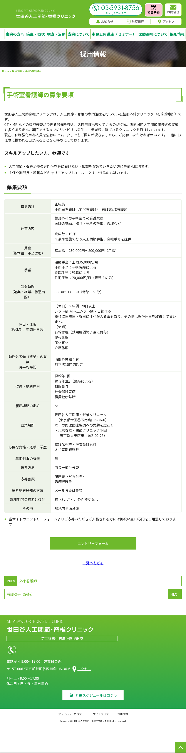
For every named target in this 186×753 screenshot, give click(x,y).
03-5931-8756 (115, 8)
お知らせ (104, 21)
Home (5, 71)
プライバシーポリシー (71, 714)
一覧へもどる (93, 562)
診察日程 (135, 21)
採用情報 (17, 71)
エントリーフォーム (93, 543)
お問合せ (173, 9)
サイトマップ (101, 714)
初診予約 (153, 10)
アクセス (166, 21)
